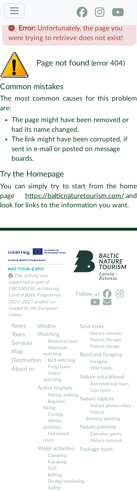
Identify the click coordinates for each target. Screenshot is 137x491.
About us (23, 369)
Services (22, 343)
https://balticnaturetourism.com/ (74, 196)
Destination (24, 360)
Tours (18, 334)
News (19, 326)
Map (17, 352)
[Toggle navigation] (14, 11)
